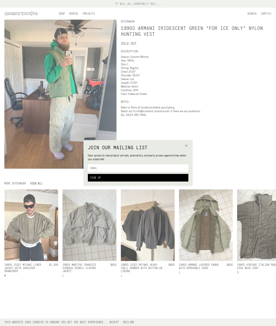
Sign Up (95, 177)
